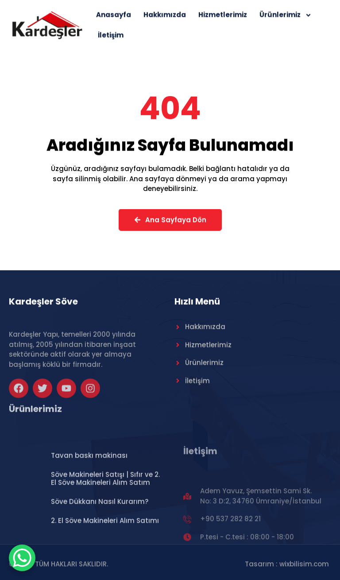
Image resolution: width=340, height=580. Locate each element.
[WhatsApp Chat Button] (22, 558)
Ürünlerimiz (285, 18)
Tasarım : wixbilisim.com (287, 567)
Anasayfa (113, 18)
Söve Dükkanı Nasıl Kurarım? (99, 536)
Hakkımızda (164, 18)
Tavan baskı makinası (89, 489)
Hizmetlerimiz (222, 18)
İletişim (111, 38)
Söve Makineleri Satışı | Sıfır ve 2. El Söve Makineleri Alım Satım (105, 513)
